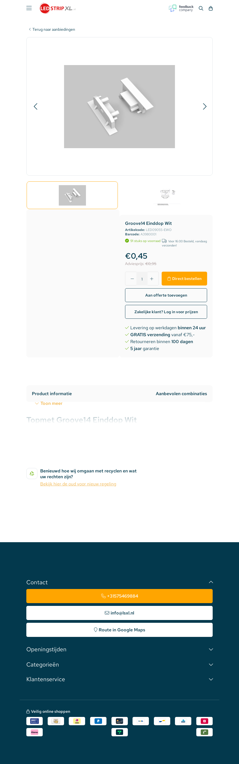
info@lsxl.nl (122, 613)
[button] (35, 106)
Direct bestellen (187, 278)
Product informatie (52, 394)
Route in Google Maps (122, 630)
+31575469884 (122, 596)
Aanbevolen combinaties (181, 394)
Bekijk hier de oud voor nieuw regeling (78, 484)
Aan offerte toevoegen (166, 295)
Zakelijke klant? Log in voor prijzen (166, 311)
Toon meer (51, 403)
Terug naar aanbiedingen (53, 30)
